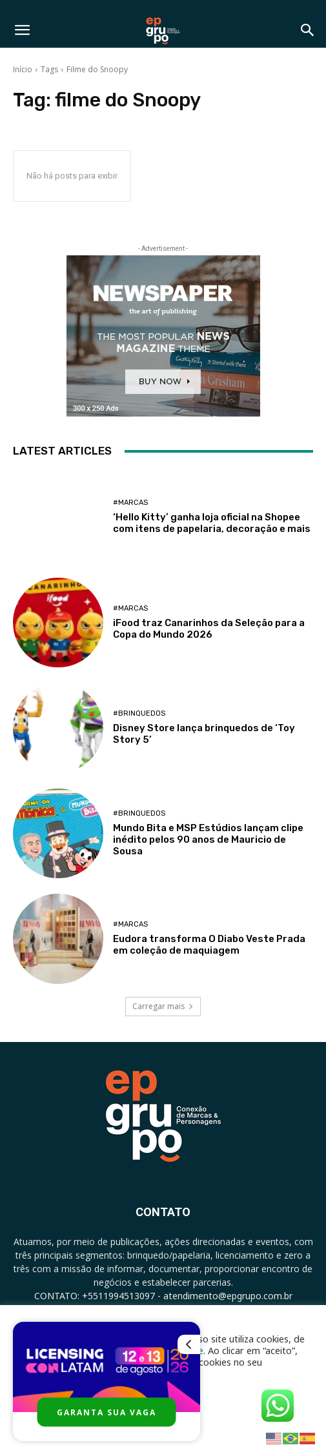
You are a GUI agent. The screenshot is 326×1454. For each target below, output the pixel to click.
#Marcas (130, 502)
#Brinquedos (139, 713)
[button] (22, 30)
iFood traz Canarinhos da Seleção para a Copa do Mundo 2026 (209, 628)
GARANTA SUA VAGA (106, 1412)
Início (22, 69)
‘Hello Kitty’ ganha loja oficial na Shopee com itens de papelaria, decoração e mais (212, 523)
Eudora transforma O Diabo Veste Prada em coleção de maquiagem (209, 944)
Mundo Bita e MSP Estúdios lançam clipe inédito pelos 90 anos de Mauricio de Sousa (208, 839)
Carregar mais (163, 1006)
